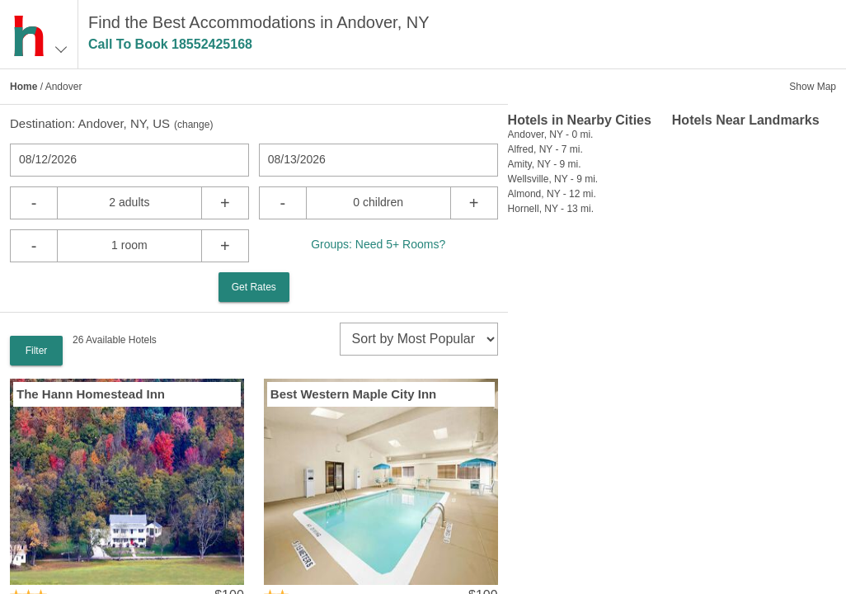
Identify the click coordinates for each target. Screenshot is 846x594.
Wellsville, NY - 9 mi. (553, 179)
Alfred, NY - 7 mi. (545, 149)
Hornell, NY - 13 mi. (551, 208)
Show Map (812, 86)
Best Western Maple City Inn (353, 394)
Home (23, 86)
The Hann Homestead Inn (90, 394)
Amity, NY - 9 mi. (544, 164)
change (193, 124)
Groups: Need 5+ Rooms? (378, 244)
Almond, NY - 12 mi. (552, 194)
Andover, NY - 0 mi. (551, 134)
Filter (37, 350)
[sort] (419, 339)
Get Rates (254, 287)
